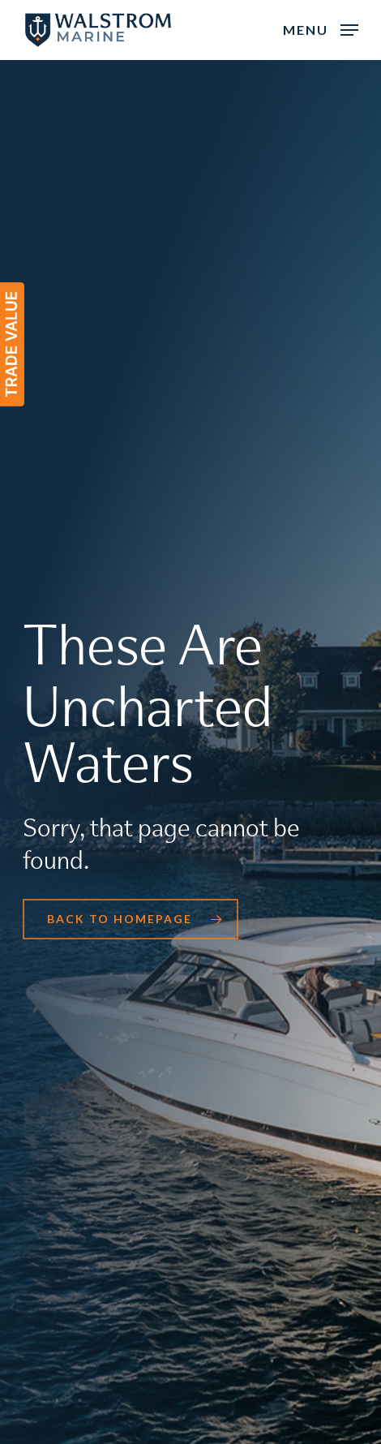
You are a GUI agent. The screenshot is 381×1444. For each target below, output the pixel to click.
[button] (320, 28)
